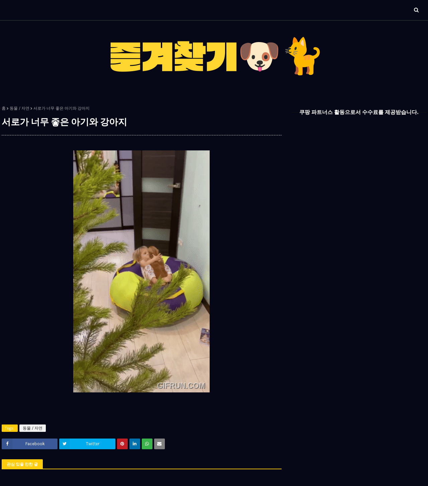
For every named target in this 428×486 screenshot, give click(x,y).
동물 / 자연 (19, 108)
